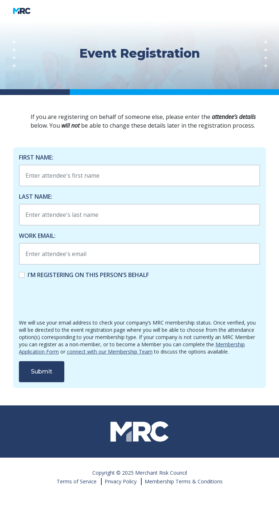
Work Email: (37, 236)
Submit (41, 371)
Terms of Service (77, 481)
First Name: (36, 157)
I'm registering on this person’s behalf (88, 275)
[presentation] (74, 299)
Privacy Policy (121, 481)
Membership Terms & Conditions (184, 481)
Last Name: (35, 197)
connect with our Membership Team (110, 351)
